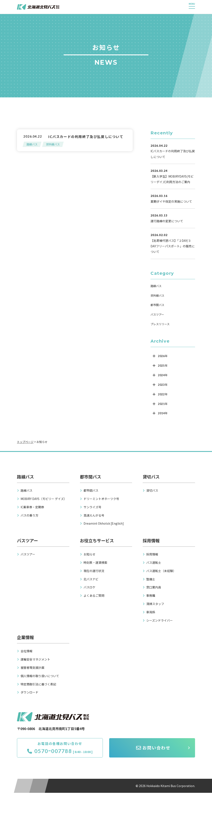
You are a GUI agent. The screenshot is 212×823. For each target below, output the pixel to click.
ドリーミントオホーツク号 (101, 499)
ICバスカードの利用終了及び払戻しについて (85, 136)
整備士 (150, 579)
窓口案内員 (153, 587)
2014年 (162, 413)
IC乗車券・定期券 (32, 507)
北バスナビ (91, 579)
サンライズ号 (92, 507)
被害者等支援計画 (32, 667)
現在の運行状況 (94, 571)
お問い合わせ (153, 748)
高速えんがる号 (94, 515)
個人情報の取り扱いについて (40, 676)
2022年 (162, 394)
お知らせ (89, 554)
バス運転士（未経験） (161, 571)
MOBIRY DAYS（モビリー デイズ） (44, 499)
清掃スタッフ (155, 604)
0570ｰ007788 (49, 751)
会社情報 (26, 651)
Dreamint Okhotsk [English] (104, 523)
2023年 (162, 384)
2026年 (162, 356)
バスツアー (157, 314)
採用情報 (152, 554)
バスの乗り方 (29, 515)
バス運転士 (153, 562)
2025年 (162, 365)
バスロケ (89, 587)
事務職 (150, 595)
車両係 (150, 612)
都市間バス (157, 305)
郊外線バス (53, 144)
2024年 (162, 375)
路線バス (32, 144)
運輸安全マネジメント (35, 659)
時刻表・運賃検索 (95, 562)
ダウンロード (29, 692)
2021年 (162, 404)
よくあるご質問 (94, 595)
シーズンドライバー (159, 620)
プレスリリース (160, 324)
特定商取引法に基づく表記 (38, 684)
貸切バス (152, 490)
